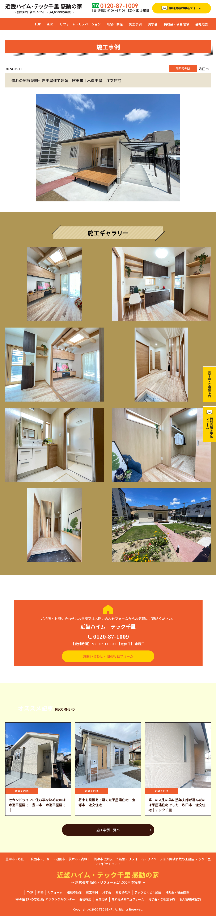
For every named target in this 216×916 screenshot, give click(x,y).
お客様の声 (122, 892)
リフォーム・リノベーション (80, 24)
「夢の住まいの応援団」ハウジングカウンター (44, 899)
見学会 (152, 24)
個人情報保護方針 (191, 899)
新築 (50, 24)
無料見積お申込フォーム (128, 899)
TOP (37, 24)
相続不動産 (115, 24)
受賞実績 (101, 899)
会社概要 (201, 24)
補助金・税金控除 (176, 24)
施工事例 (135, 24)
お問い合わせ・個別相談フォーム (108, 656)
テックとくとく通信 (148, 892)
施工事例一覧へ (108, 829)
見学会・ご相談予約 (161, 899)
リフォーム (55, 892)
